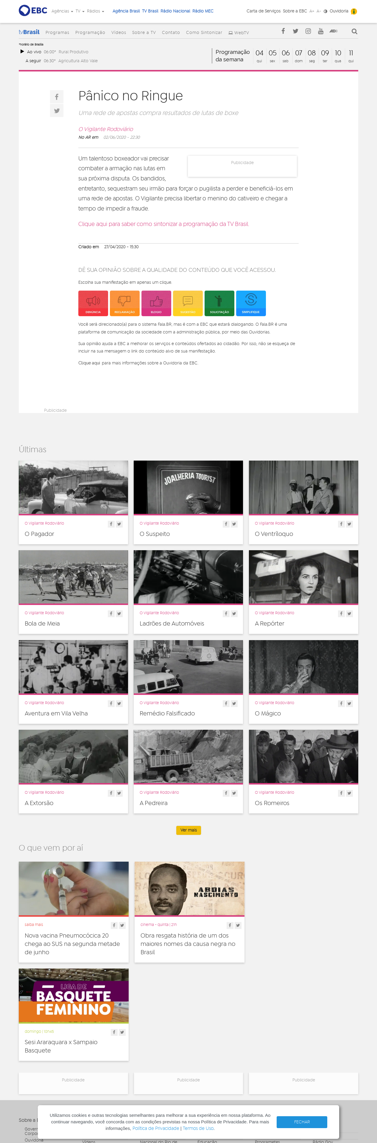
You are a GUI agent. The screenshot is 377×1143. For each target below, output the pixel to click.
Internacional (209, 1057)
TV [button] (80, 11)
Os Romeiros (272, 803)
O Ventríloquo (274, 534)
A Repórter (269, 624)
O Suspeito (155, 534)
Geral (202, 1050)
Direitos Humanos (214, 1037)
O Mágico (268, 714)
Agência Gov (325, 1030)
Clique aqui (89, 363)
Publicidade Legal (42, 1068)
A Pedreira (154, 803)
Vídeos (118, 33)
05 (273, 53)
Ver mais (188, 830)
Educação (207, 1043)
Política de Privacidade (156, 1128)
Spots (260, 1063)
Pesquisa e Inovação (217, 1063)
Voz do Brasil (325, 1050)
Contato (171, 33)
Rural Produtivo (73, 52)
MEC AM (148, 1079)
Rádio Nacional (175, 11)
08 (312, 53)
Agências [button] (62, 11)
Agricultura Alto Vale (78, 61)
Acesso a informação (45, 1061)
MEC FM (147, 1072)
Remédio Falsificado (167, 714)
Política (204, 1070)
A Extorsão (39, 803)
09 (325, 53)
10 (338, 53)
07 (298, 53)
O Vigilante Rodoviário (105, 129)
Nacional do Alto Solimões (156, 1063)
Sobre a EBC (295, 11)
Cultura (204, 1030)
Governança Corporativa (36, 1032)
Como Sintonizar (204, 33)
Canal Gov (323, 1037)
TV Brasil (150, 11)
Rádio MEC (203, 11)
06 (286, 53)
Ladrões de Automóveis (172, 624)
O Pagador (39, 534)
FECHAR (302, 1122)
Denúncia (34, 1048)
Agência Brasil (126, 11)
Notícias (262, 1037)
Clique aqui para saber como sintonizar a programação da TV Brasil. (163, 224)
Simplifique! (35, 1054)
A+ (311, 11)
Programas (57, 33)
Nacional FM (151, 1030)
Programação (90, 33)
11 (351, 53)
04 (260, 53)
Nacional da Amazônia (161, 1054)
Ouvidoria (339, 11)
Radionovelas (268, 1050)
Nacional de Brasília (159, 1037)
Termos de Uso (198, 1128)
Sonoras (262, 1057)
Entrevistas (265, 1030)
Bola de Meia (42, 624)
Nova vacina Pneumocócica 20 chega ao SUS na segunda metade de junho (72, 944)
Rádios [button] (95, 11)
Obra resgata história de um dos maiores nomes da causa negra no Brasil (187, 944)
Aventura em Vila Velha (56, 714)
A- (319, 11)
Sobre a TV (144, 33)
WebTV (241, 33)
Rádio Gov (323, 1043)
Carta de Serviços (264, 11)
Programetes (267, 1043)
